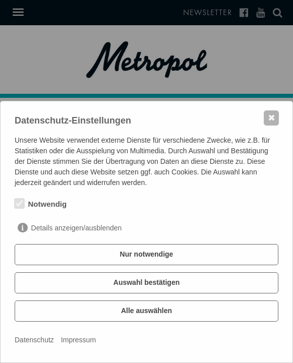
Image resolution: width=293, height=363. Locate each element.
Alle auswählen (146, 311)
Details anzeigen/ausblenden (76, 228)
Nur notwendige (146, 254)
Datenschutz (34, 340)
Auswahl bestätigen (146, 282)
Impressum (78, 340)
